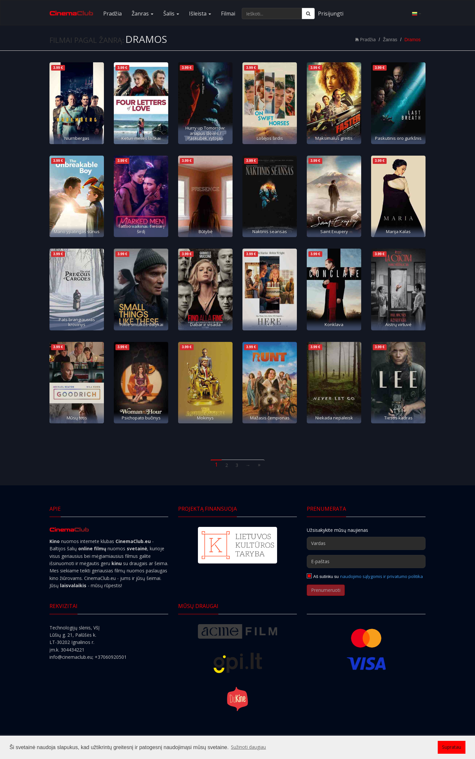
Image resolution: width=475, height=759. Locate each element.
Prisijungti (330, 13)
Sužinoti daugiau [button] (248, 747)
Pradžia (112, 13)
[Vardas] (366, 543)
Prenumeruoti (325, 590)
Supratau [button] (451, 747)
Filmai (228, 13)
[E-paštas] (366, 561)
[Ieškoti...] (272, 13)
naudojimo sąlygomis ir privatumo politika (381, 576)
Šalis (171, 13)
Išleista (200, 13)
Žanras (142, 13)
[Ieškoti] (308, 13)
